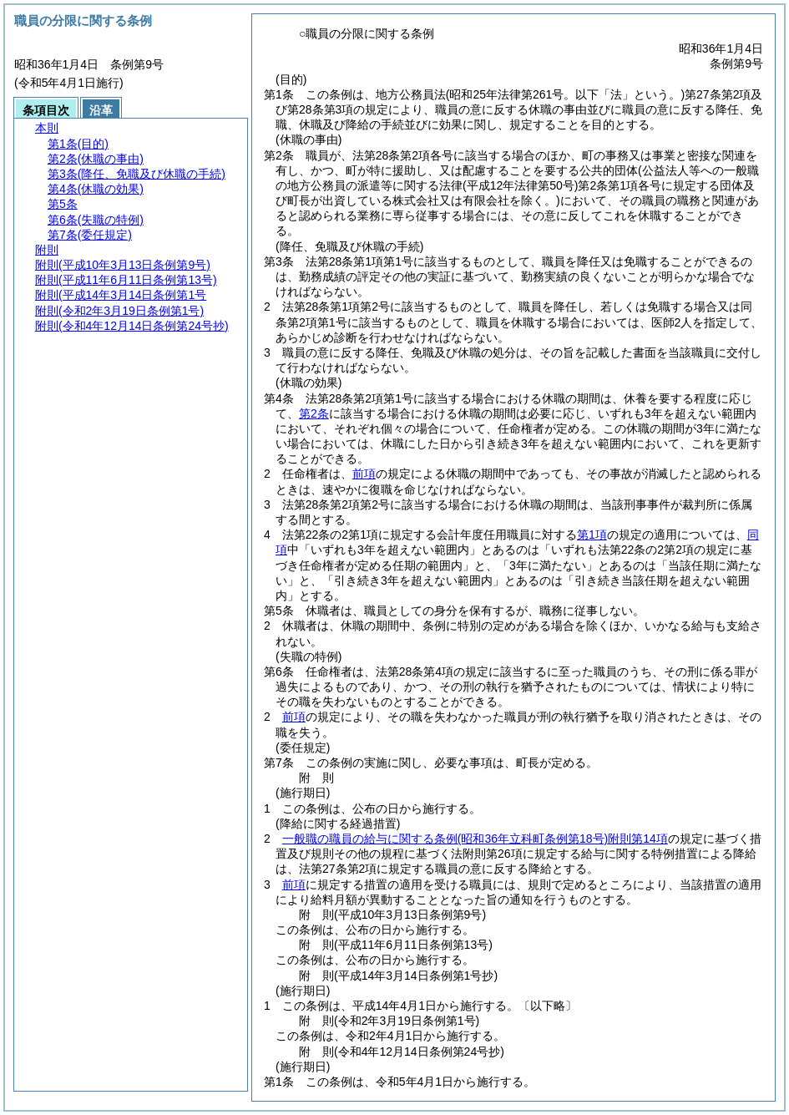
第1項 (592, 534)
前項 (364, 473)
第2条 (314, 413)
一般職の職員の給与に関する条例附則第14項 (475, 838)
